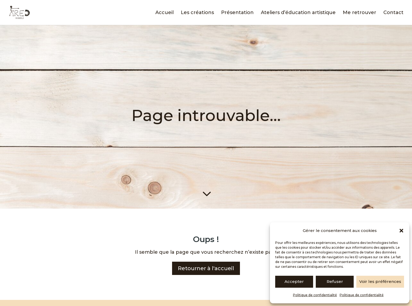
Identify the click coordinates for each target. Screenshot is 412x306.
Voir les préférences (380, 281)
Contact (393, 13)
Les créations (197, 13)
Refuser (335, 281)
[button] (401, 230)
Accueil (164, 13)
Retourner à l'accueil (206, 268)
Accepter (294, 281)
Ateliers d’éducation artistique (298, 13)
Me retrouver (359, 13)
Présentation (237, 13)
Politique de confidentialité (315, 295)
